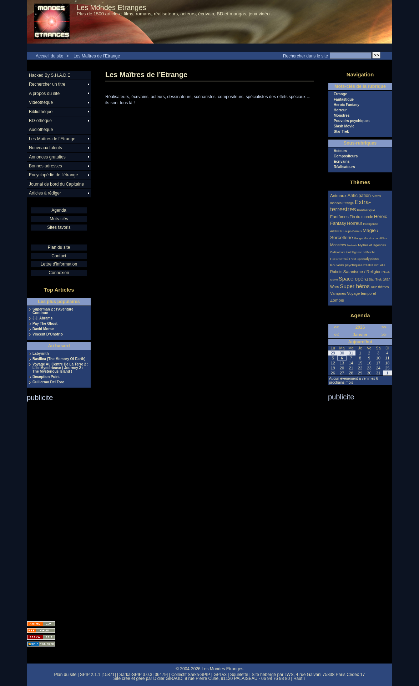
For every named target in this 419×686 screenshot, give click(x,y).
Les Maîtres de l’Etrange (97, 56)
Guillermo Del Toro (48, 382)
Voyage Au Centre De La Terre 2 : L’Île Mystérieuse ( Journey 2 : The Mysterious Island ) (60, 368)
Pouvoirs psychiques (352, 121)
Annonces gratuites (47, 157)
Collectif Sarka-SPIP (190, 674)
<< (336, 327)
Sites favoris (58, 227)
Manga (358, 238)
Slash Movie (344, 126)
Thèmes (360, 182)
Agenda (58, 210)
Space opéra (353, 279)
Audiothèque (41, 129)
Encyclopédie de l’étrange (53, 174)
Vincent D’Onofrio (47, 334)
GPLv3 (220, 674)
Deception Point (46, 377)
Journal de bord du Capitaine (56, 184)
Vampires (338, 293)
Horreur (340, 110)
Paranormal (339, 259)
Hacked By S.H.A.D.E (49, 75)
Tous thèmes (379, 287)
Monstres (341, 115)
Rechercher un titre (47, 84)
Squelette (239, 674)
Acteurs (340, 151)
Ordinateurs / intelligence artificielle (352, 252)
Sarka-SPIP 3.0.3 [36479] (143, 674)
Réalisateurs (344, 167)
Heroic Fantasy (346, 105)
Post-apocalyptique (364, 259)
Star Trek (341, 131)
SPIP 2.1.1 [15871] (98, 674)
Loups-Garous (352, 231)
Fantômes (339, 216)
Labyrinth (40, 353)
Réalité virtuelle (374, 265)
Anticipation (359, 195)
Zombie (337, 300)
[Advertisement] (55, 509)
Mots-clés (59, 218)
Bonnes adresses (45, 165)
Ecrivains (341, 161)
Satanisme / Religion (362, 271)
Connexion (59, 272)
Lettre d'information (59, 264)
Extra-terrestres (350, 206)
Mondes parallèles (375, 238)
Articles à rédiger (45, 193)
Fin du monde (361, 217)
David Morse (43, 329)
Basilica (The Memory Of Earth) (58, 359)
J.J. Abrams (42, 318)
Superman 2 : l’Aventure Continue (53, 311)
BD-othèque (40, 120)
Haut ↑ (299, 678)
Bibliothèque (40, 111)
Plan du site (59, 247)
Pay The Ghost (44, 324)
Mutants (352, 245)
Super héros (354, 286)
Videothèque (41, 102)
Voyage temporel (361, 293)
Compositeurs (346, 156)
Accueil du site (49, 56)
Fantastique (344, 99)
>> (384, 327)
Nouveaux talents (45, 147)
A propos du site (44, 93)
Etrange (340, 94)
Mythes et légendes (372, 245)
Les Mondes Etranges (111, 7)
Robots (336, 271)
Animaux (339, 195)
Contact (58, 255)
